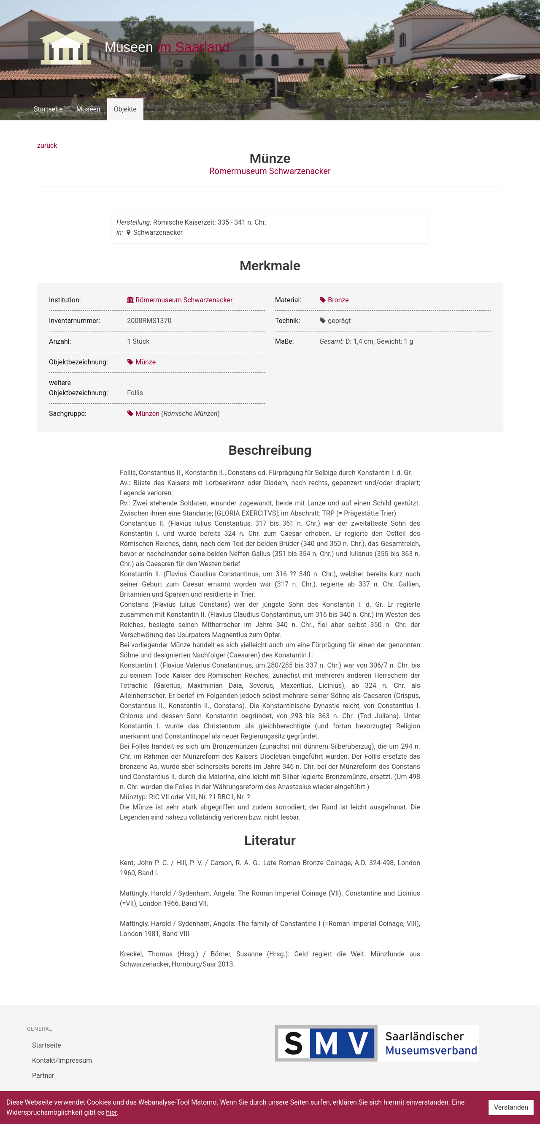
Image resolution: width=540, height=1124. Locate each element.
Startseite (48, 109)
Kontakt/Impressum (62, 1060)
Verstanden (511, 1107)
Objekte (125, 109)
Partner (43, 1076)
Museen (88, 109)
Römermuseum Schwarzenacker (270, 171)
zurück (47, 145)
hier (111, 1112)
